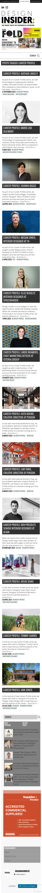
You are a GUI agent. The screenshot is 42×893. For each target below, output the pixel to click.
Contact (8, 860)
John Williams (9, 94)
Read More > (17, 89)
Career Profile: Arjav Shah (18, 581)
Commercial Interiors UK (10, 1)
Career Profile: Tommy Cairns (20, 636)
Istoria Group (9, 380)
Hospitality (31, 204)
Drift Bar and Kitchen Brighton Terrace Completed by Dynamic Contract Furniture (26, 765)
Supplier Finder (36, 1)
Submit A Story (10, 856)
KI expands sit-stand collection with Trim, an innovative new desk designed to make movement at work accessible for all (26, 779)
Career (16, 706)
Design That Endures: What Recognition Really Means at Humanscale (25, 754)
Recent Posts (25, 724)
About (7, 852)
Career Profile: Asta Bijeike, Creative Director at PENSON (19, 415)
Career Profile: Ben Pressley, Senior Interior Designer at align (19, 528)
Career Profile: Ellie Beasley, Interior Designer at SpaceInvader (19, 296)
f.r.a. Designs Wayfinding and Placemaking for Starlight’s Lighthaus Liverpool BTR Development (25, 744)
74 (14, 259)
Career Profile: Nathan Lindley (20, 74)
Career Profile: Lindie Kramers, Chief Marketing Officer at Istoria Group (20, 356)
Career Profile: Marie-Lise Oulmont (17, 129)
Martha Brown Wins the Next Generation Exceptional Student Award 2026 (26, 732)
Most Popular (7, 724)
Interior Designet (10, 708)
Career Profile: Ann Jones (17, 690)
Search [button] (38, 55)
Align (19, 548)
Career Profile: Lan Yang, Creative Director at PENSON (19, 471)
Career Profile (23, 92)
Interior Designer (10, 602)
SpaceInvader (22, 94)
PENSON (30, 435)
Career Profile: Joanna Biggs (19, 186)
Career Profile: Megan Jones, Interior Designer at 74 (19, 239)
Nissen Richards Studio (13, 152)
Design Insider (24, 1)
